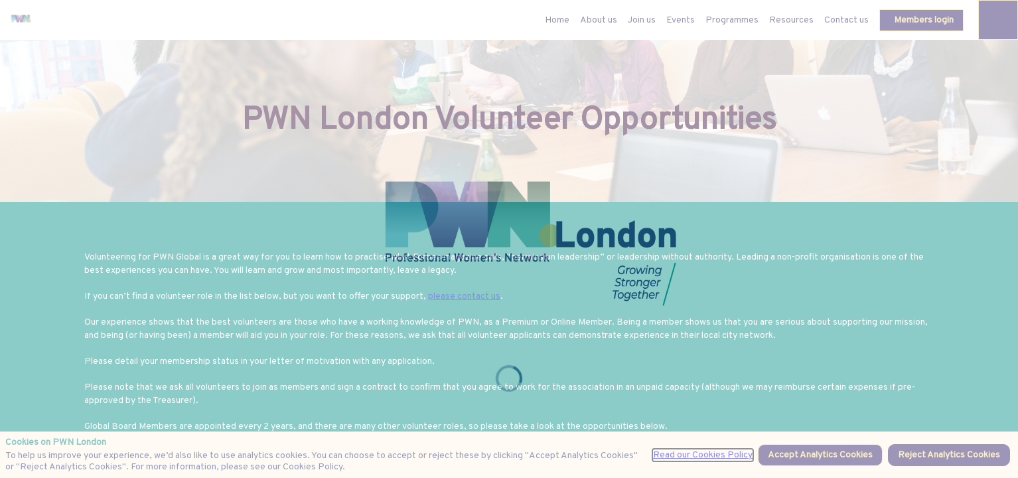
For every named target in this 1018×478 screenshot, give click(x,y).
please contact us (464, 296)
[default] (557, 20)
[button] (921, 20)
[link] (598, 20)
